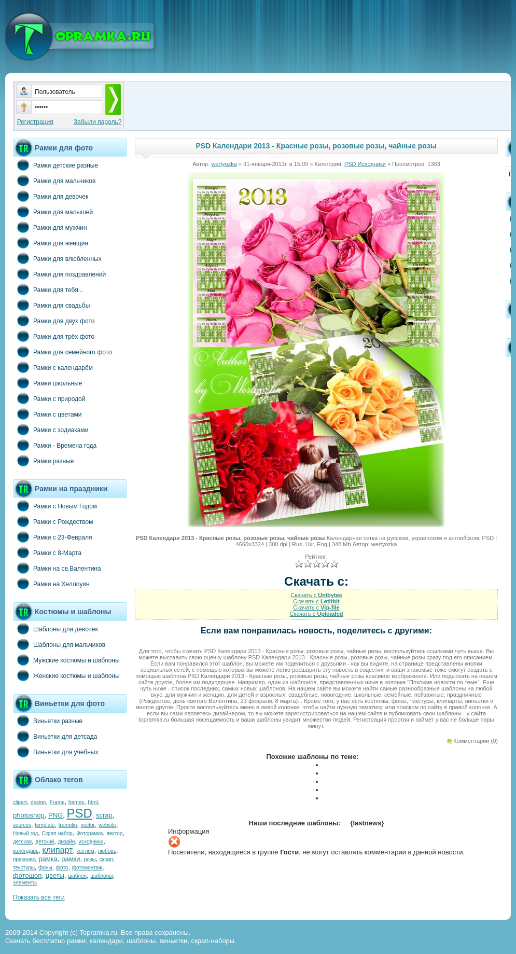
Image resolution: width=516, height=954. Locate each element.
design (38, 802)
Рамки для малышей (53, 211)
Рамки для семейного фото (62, 352)
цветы (55, 875)
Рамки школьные (47, 383)
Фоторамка (89, 833)
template (44, 825)
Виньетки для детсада (55, 736)
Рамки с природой (49, 398)
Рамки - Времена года (54, 445)
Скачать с (316, 595)
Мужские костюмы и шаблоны (66, 660)
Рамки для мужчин (50, 227)
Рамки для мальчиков (54, 180)
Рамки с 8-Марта (47, 552)
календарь (25, 851)
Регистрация (35, 122)
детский (44, 842)
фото (62, 867)
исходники (91, 842)
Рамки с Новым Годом (55, 506)
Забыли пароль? (98, 122)
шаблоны (101, 876)
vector (88, 825)
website (107, 825)
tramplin (68, 825)
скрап (106, 859)
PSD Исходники (365, 164)
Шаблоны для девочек (55, 629)
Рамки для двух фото (53, 320)
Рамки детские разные (55, 165)
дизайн (66, 842)
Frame (57, 802)
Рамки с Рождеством (53, 521)
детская (22, 842)
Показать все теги (39, 897)
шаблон (77, 876)
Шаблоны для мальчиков (59, 644)
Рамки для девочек (50, 196)
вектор (115, 833)
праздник (24, 859)
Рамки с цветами (47, 414)
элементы (25, 883)
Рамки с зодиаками (50, 429)
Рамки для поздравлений (59, 274)
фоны (45, 867)
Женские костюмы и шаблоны (66, 675)
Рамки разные (43, 460)
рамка (48, 859)
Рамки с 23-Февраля (52, 537)
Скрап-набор (57, 833)
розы (90, 859)
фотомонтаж (87, 867)
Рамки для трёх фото (53, 336)
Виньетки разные (47, 720)
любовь (107, 851)
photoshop (29, 815)
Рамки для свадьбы (51, 305)
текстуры (24, 867)
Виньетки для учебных (55, 751)
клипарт (57, 850)
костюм (85, 851)
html (93, 802)
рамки (70, 859)
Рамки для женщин (50, 243)
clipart (20, 802)
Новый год (25, 833)
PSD (79, 813)
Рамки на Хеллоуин (51, 583)
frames (76, 802)
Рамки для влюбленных (57, 258)
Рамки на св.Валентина (57, 568)
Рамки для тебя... (48, 289)
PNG (55, 815)
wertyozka (224, 164)
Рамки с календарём (53, 367)
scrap (104, 815)
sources (22, 825)
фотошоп (27, 875)
